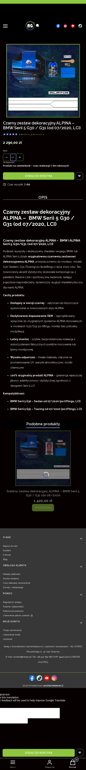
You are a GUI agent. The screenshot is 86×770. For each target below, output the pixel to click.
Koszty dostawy (11, 578)
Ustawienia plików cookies (16, 615)
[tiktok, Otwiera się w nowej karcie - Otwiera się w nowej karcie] (39, 678)
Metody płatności (11, 574)
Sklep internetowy (42, 686)
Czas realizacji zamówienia (16, 583)
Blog (5, 559)
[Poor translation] (9, 705)
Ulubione (7, 639)
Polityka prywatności (13, 611)
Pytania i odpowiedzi (13, 606)
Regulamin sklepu (12, 602)
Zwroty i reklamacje (13, 587)
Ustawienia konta (11, 634)
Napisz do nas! (10, 546)
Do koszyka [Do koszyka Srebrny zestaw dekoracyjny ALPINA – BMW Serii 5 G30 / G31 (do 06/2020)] (43, 507)
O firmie (7, 555)
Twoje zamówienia (12, 630)
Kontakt (7, 550)
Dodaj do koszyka (38, 175)
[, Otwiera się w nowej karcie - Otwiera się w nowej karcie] (58, 26)
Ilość (5, 150)
